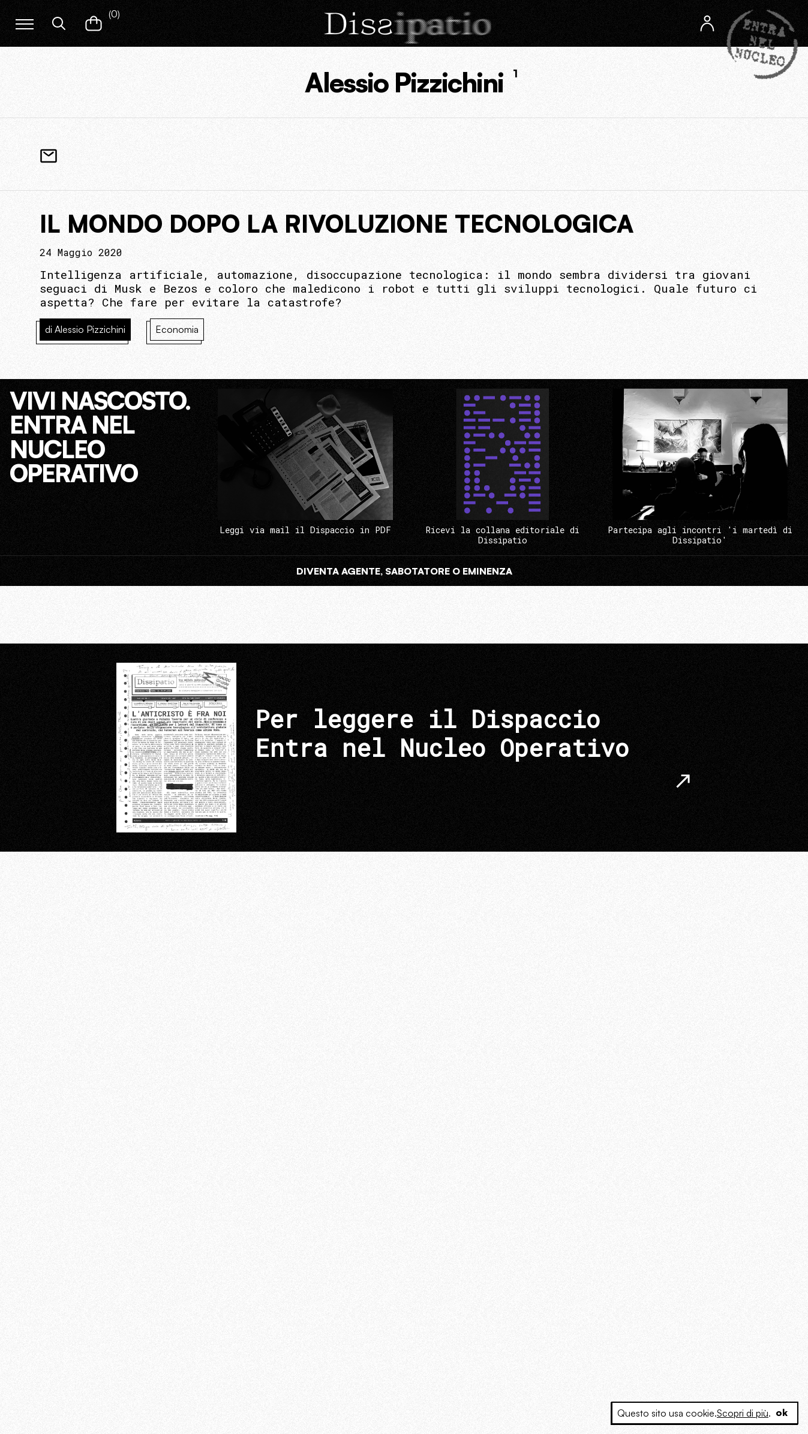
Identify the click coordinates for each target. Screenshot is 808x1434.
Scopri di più (742, 1413)
